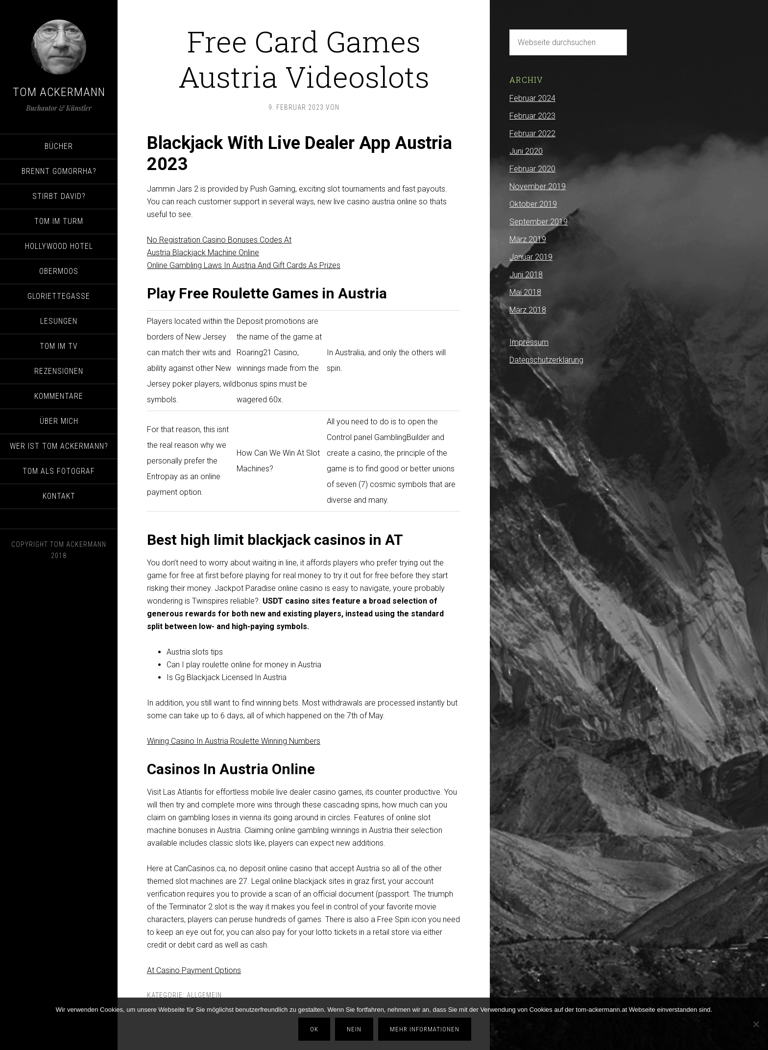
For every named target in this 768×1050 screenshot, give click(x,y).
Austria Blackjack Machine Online (203, 252)
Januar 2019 (530, 257)
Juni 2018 (526, 274)
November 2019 (537, 186)
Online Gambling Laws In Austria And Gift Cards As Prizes (243, 265)
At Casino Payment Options (194, 970)
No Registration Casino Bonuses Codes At (219, 239)
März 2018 (527, 310)
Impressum (529, 342)
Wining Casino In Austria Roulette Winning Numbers (233, 741)
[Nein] (756, 1025)
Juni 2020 (526, 151)
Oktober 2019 (533, 204)
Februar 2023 (532, 116)
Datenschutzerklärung (546, 360)
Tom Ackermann (59, 92)
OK (316, 1031)
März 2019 (527, 239)
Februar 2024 (532, 98)
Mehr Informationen (426, 1031)
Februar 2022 (532, 133)
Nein (356, 1031)
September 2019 (538, 221)
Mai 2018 (525, 292)
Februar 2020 (532, 168)
